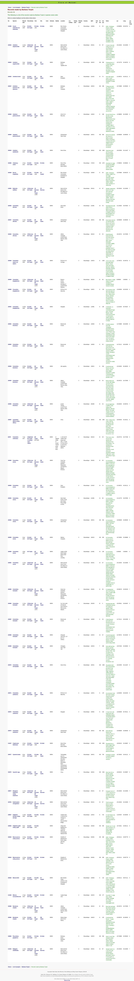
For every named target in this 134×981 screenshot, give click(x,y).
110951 (9, 188)
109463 (9, 498)
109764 (9, 802)
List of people (16, 7)
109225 (9, 837)
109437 (9, 86)
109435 (9, 76)
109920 (9, 825)
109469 (9, 646)
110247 (9, 743)
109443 (9, 150)
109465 (9, 589)
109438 (9, 114)
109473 (9, 730)
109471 (9, 693)
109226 (9, 877)
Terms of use (67, 980)
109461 (9, 562)
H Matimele (30, 437)
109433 (9, 62)
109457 (9, 419)
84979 (9, 437)
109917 (9, 814)
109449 (9, 279)
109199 (9, 172)
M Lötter (29, 26)
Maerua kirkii (16, 877)
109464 (9, 485)
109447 (9, 219)
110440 (9, 895)
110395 (9, 26)
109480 (9, 906)
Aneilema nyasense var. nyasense (16, 88)
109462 (9, 520)
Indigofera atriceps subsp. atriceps (16, 816)
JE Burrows (30, 45)
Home (9, 7)
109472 (9, 711)
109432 (9, 45)
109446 (9, 205)
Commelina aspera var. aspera (15, 262)
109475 (9, 772)
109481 (9, 917)
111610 (9, 949)
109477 (9, 754)
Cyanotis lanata (16, 754)
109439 (9, 134)
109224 (9, 857)
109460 (9, 460)
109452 (9, 324)
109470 (9, 665)
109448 (9, 260)
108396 (9, 163)
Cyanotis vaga (16, 772)
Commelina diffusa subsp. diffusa (16, 421)
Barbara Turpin (26, 7)
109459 (9, 537)
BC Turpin (29, 27)
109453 (9, 344)
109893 (9, 936)
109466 (9, 603)
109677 (9, 791)
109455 (9, 380)
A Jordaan (29, 440)
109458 (9, 551)
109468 (9, 635)
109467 (9, 619)
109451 (9, 306)
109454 (9, 366)
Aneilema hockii (17, 76)
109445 (9, 234)
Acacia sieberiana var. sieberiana (16, 28)
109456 (9, 404)
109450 (9, 289)
